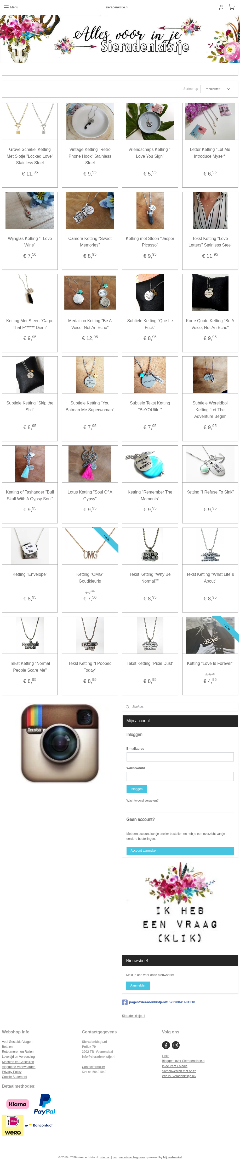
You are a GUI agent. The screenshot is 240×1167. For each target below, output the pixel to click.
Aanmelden (138, 985)
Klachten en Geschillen (18, 1062)
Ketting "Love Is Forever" (210, 663)
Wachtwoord (136, 768)
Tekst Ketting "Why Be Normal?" (150, 577)
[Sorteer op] (217, 89)
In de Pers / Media (174, 1066)
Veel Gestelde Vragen (17, 1042)
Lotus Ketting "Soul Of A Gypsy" (90, 495)
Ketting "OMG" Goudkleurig (90, 577)
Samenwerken (172, 1071)
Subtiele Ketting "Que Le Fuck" (150, 324)
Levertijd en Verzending (18, 1057)
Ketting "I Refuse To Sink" (210, 492)
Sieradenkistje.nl (133, 1016)
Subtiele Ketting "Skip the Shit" (29, 406)
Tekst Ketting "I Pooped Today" (90, 667)
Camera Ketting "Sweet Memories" (90, 242)
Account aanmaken (143, 850)
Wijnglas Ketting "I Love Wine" (30, 242)
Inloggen (136, 789)
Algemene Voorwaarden (19, 1067)
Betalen (7, 1047)
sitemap (105, 1157)
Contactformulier (93, 1067)
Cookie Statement (14, 1077)
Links (165, 1056)
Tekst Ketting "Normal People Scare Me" (30, 667)
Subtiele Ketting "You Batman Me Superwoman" (90, 406)
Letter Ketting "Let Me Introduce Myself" (210, 152)
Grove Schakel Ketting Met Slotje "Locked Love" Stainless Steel (30, 156)
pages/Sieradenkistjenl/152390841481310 (158, 1002)
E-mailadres (135, 748)
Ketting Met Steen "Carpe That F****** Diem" (30, 324)
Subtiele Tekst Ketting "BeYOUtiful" (150, 406)
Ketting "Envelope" (30, 574)
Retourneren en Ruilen (18, 1052)
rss (115, 1157)
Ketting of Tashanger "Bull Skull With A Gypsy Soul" (30, 495)
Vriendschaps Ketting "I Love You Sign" (150, 152)
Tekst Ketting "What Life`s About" (210, 577)
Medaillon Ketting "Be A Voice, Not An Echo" (90, 324)
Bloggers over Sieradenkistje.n (183, 1061)
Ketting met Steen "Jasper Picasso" (150, 242)
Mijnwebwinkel (172, 1157)
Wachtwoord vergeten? (143, 800)
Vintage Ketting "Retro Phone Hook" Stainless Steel (90, 156)
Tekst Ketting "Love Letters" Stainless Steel (210, 242)
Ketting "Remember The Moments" (150, 495)
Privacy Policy (12, 1072)
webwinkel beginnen (132, 1157)
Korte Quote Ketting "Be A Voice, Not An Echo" (210, 324)
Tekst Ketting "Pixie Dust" (150, 663)
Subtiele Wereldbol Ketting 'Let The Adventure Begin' (210, 410)
